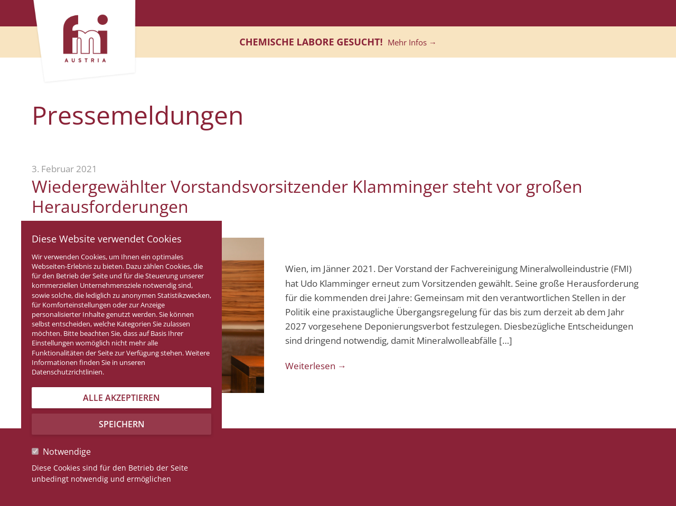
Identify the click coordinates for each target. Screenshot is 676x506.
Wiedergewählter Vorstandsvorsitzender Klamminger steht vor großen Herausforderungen (307, 196)
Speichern (122, 424)
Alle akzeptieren (121, 398)
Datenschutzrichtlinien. (68, 372)
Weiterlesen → (315, 366)
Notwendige (61, 451)
